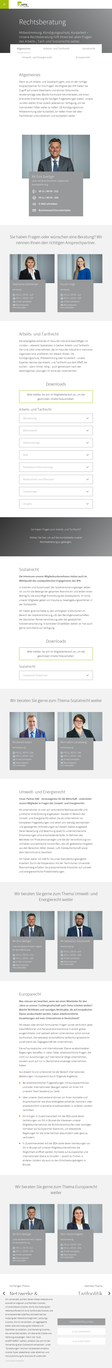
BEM (25, 455)
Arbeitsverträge (31, 442)
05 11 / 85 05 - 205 (45, 197)
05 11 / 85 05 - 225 (70, 1244)
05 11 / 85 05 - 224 (70, 294)
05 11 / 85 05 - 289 (23, 752)
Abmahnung (30, 418)
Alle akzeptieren (81, 1341)
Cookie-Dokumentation (14, 1361)
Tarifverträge (30, 491)
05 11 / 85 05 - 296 (70, 752)
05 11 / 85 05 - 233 (70, 951)
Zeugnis (27, 503)
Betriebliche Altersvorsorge (38, 467)
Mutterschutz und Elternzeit (38, 479)
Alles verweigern (81, 1331)
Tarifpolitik (90, 1293)
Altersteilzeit (30, 430)
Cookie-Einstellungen (81, 1321)
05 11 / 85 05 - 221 (45, 191)
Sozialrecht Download (35, 675)
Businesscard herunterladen (51, 210)
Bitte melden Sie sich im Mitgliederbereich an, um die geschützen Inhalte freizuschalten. (56, 396)
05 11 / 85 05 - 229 (23, 294)
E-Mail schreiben (44, 203)
